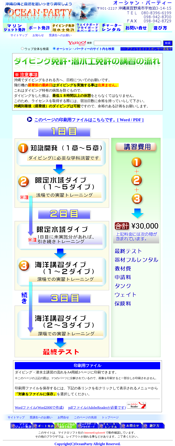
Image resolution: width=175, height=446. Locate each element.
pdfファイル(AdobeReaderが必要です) (97, 407)
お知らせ (38, 35)
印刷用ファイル (87, 365)
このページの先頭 (85, 417)
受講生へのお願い (60, 35)
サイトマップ (18, 35)
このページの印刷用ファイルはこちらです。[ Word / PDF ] (89, 119)
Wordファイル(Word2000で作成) (39, 407)
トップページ (110, 417)
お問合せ (63, 417)
